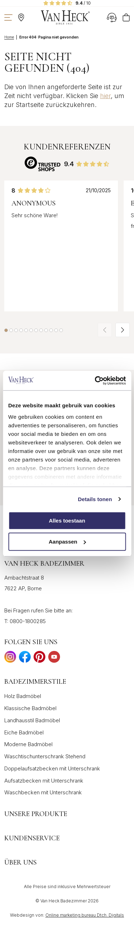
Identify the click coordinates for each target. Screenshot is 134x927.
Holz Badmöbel (22, 696)
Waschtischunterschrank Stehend (44, 756)
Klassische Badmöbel (30, 708)
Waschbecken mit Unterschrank (43, 792)
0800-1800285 (28, 621)
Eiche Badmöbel (24, 732)
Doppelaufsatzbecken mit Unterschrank (52, 768)
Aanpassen (67, 542)
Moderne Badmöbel (28, 744)
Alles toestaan (67, 521)
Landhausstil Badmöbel (32, 720)
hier (105, 96)
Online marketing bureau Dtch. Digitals (84, 915)
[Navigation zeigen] (8, 17)
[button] (6, 330)
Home (9, 37)
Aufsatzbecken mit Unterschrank (43, 780)
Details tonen (95, 499)
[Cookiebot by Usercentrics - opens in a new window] (95, 380)
